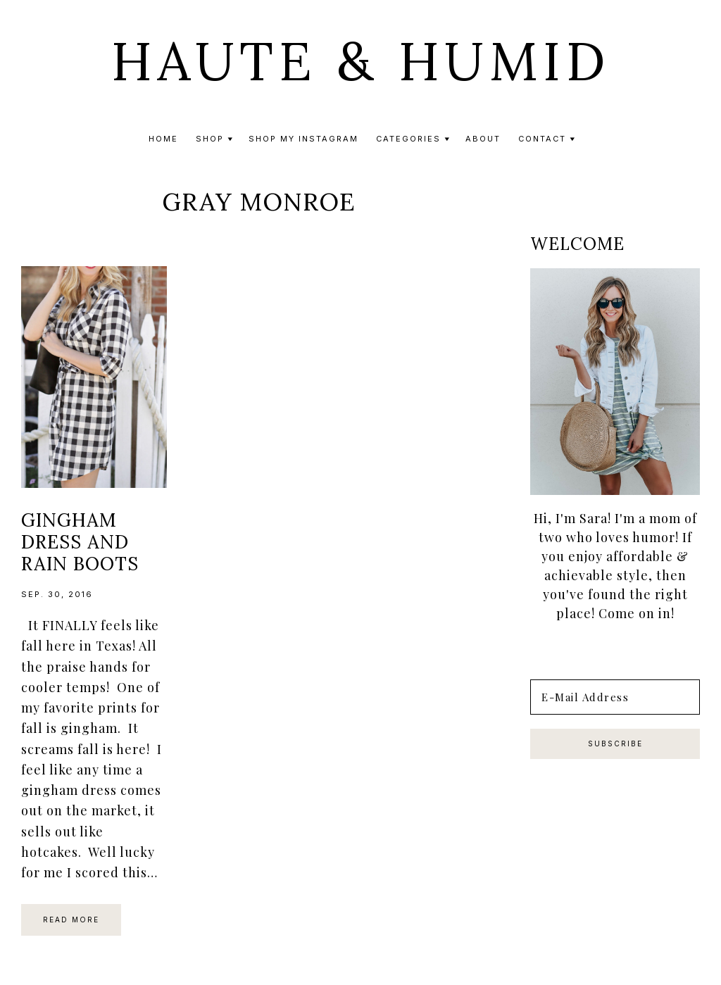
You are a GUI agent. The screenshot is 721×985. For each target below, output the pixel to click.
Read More (71, 919)
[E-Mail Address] (615, 697)
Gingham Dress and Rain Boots (80, 541)
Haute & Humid (360, 61)
